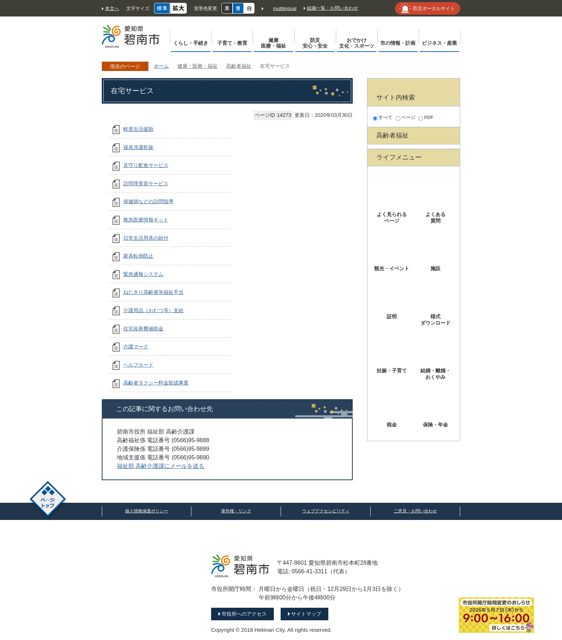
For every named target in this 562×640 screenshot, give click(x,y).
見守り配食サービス (145, 165)
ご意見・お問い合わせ (415, 511)
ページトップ (48, 500)
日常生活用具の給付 (145, 238)
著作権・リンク (236, 511)
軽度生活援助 (138, 129)
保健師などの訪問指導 (148, 201)
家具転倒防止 (138, 256)
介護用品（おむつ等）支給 (153, 310)
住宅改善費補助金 (143, 328)
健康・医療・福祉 (197, 66)
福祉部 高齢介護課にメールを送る (160, 466)
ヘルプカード (138, 365)
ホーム (161, 66)
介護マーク (135, 346)
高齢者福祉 (238, 66)
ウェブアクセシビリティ (325, 511)
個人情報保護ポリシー (146, 511)
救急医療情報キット (145, 220)
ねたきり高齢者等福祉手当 (153, 292)
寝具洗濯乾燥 (138, 147)
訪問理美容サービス (145, 183)
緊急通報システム (143, 274)
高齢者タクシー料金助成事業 (156, 383)
